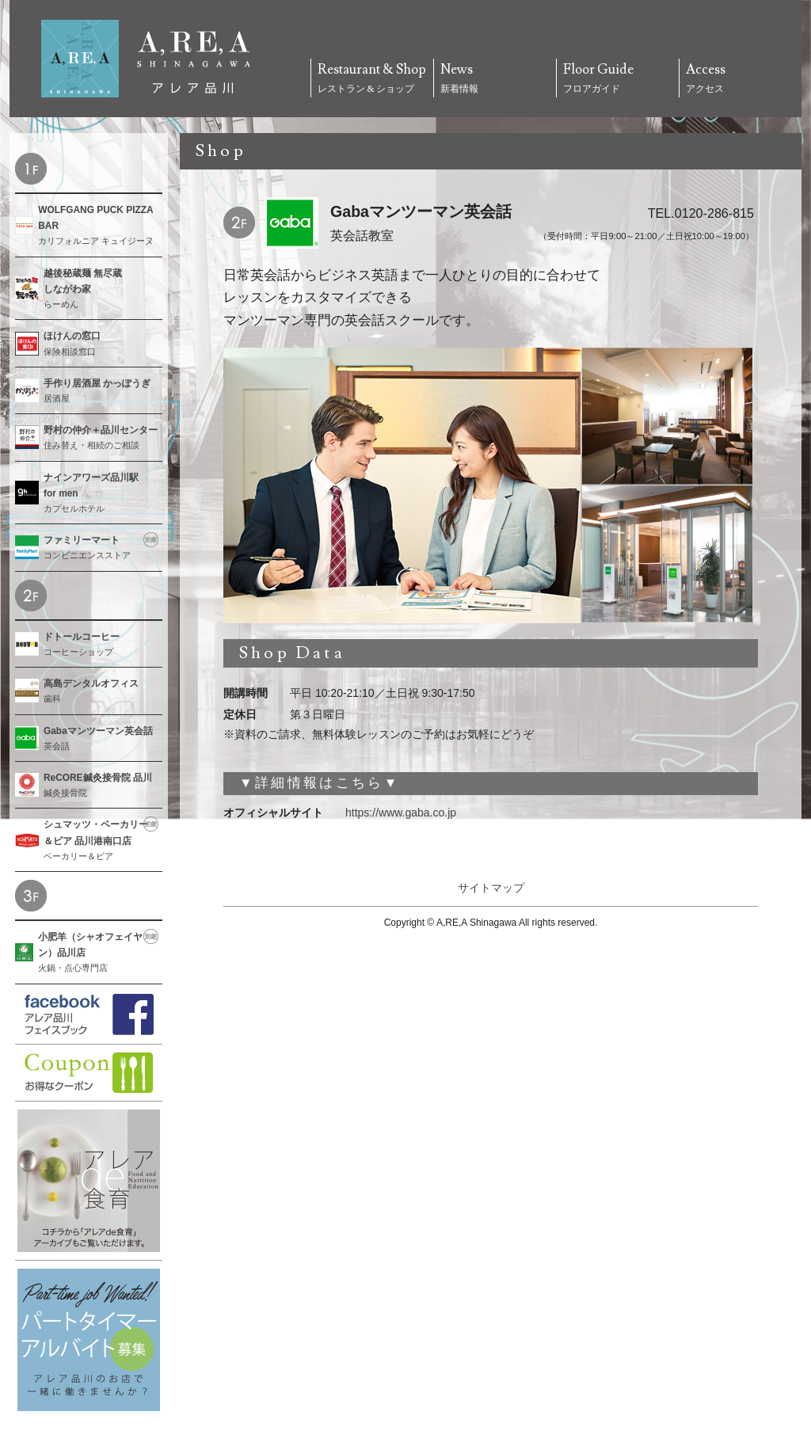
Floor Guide (617, 79)
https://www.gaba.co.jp (400, 812)
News (495, 79)
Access (740, 79)
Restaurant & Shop (372, 79)
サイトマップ (491, 887)
